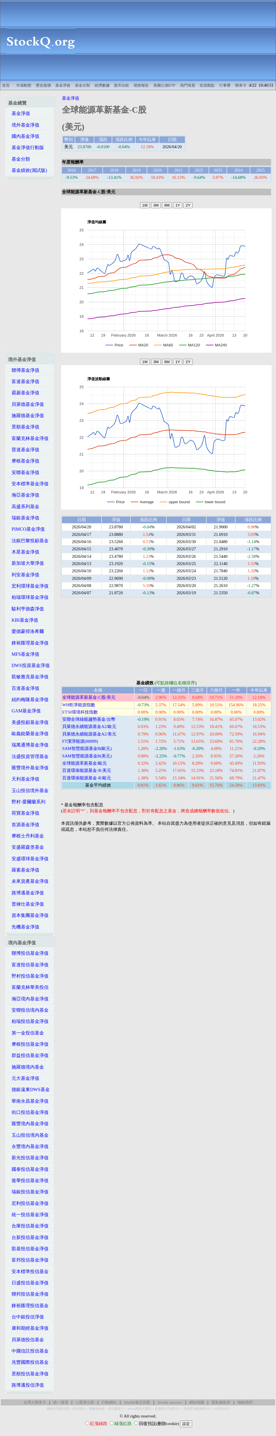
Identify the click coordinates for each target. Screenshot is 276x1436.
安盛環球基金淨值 (28, 858)
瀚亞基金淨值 (23, 495)
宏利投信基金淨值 (28, 1203)
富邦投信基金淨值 (28, 1259)
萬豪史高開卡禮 (58, 1408)
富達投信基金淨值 (28, 964)
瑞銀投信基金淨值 (28, 1191)
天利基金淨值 (23, 778)
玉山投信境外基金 (28, 790)
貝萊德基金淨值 (26, 404)
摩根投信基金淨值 (28, 1044)
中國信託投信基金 (28, 1350)
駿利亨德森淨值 (26, 608)
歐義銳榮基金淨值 (28, 733)
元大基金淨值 (23, 1078)
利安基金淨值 (23, 574)
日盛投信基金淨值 (28, 1282)
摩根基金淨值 (23, 460)
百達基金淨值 (23, 688)
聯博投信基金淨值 (28, 953)
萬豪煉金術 (97, 1408)
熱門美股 (187, 85)
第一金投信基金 (26, 1032)
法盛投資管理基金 (28, 756)
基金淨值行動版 (26, 147)
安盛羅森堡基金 (26, 847)
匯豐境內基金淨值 (28, 1123)
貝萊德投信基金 (26, 1339)
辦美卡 (240, 85)
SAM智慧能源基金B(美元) (87, 756)
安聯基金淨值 (23, 472)
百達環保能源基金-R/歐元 (86, 778)
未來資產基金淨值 (28, 881)
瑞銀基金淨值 (23, 517)
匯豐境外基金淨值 (28, 767)
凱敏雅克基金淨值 (28, 676)
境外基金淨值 (23, 124)
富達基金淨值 (23, 381)
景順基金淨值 (23, 426)
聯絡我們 (245, 1402)
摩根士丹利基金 (26, 835)
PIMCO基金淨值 (26, 529)
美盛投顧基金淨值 (28, 722)
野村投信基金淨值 (28, 976)
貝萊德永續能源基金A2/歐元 (89, 726)
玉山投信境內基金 (28, 1135)
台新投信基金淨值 (28, 1237)
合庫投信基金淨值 (28, 1225)
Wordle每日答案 (137, 1402)
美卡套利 (78, 1408)
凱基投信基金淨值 (28, 1248)
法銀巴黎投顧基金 (28, 540)
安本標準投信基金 (28, 1271)
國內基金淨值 (23, 136)
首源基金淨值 (23, 824)
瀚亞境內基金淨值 (28, 998)
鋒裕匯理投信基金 (28, 1305)
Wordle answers (169, 1402)
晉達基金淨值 (23, 449)
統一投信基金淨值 (28, 1214)
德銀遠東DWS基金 (29, 1089)
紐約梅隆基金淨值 (28, 699)
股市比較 (121, 85)
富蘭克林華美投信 (28, 987)
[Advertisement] (178, 40)
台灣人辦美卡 (34, 1402)
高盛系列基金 (23, 506)
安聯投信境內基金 (28, 1010)
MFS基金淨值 (23, 654)
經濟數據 (102, 85)
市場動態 (23, 85)
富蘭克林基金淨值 (28, 438)
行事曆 (225, 85)
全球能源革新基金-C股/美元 (88, 697)
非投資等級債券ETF (197, 1408)
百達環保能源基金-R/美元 (86, 770)
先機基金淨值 (23, 926)
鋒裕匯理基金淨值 (28, 642)
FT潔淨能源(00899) (80, 741)
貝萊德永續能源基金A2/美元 (89, 734)
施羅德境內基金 (26, 1067)
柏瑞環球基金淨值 (28, 597)
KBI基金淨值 (23, 620)
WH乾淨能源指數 (78, 705)
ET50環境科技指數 (80, 712)
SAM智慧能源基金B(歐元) (87, 748)
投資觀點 (207, 85)
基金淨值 (62, 85)
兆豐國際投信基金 (28, 1362)
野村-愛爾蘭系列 (26, 801)
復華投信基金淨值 (28, 1180)
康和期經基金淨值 (28, 1328)
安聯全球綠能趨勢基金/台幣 (88, 719)
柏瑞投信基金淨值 (28, 1021)
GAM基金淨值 (24, 710)
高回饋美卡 (116, 1408)
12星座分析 (85, 1402)
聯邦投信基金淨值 (28, 1294)
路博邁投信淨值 (26, 1385)
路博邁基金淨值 (26, 892)
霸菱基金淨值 (23, 392)
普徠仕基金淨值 (26, 904)
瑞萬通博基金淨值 (28, 744)
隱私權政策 (220, 1402)
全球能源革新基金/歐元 (84, 763)
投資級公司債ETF (167, 1408)
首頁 (6, 85)
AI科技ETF (221, 1408)
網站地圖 (196, 1402)
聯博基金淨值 (23, 370)
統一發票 (60, 1402)
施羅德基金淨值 (26, 415)
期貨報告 (141, 85)
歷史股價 (43, 85)
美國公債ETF (164, 85)
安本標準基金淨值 (28, 483)
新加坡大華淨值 (26, 563)
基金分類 (82, 85)
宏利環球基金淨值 (28, 586)
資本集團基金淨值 (28, 915)
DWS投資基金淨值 (29, 665)
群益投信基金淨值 (28, 1055)
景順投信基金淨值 (28, 1373)
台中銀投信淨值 (26, 1316)
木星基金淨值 (23, 551)
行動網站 (109, 1402)
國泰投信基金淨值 (28, 1169)
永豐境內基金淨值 (28, 1146)
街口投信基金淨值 (28, 1112)
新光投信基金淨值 (28, 1157)
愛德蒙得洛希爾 (26, 631)
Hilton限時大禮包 (139, 1408)
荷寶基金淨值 (23, 813)
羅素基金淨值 (23, 869)
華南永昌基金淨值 (28, 1101)
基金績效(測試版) (27, 170)
